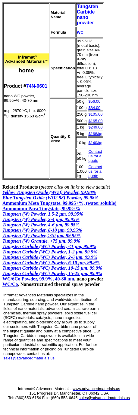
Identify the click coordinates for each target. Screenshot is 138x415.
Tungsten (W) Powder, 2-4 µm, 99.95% (41, 219)
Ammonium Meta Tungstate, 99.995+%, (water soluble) (59, 203)
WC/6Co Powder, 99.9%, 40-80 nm (38, 278)
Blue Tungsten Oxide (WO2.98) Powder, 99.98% (50, 197)
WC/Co (10, 284)
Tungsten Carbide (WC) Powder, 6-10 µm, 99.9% (51, 262)
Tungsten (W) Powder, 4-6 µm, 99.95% (41, 224)
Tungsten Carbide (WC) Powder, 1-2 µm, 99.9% (49, 251)
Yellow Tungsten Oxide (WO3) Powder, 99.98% (49, 192)
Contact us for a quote (95, 156)
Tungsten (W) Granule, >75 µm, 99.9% (41, 241)
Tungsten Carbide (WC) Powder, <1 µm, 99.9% (49, 246)
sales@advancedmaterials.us (29, 358)
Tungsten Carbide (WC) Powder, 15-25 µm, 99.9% (52, 273)
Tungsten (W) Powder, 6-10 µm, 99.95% (42, 230)
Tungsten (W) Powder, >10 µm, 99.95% (41, 235)
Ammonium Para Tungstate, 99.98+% (41, 208)
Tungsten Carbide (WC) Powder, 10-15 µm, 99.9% (52, 268)
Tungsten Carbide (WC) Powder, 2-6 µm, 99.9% (49, 257)
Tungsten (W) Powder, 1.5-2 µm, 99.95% (42, 214)
